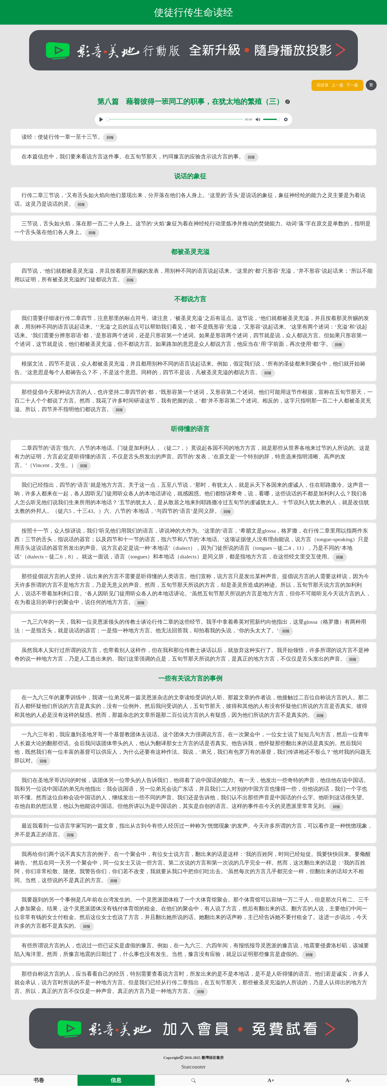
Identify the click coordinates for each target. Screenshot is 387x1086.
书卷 (38, 1080)
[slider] (174, 119)
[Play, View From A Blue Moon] (101, 119)
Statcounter (193, 1067)
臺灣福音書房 (212, 1058)
